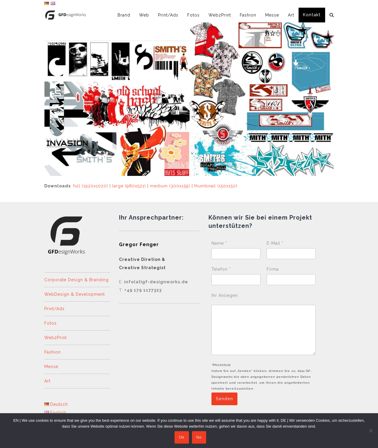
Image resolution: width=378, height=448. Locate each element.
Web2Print (55, 337)
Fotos (50, 323)
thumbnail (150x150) (215, 186)
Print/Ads (54, 308)
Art (47, 381)
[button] (331, 15)
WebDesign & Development (74, 294)
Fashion (52, 352)
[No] (371, 431)
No (199, 437)
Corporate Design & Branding (76, 279)
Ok (182, 437)
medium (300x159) (170, 186)
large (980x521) (129, 186)
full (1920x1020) (90, 186)
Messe (51, 366)
